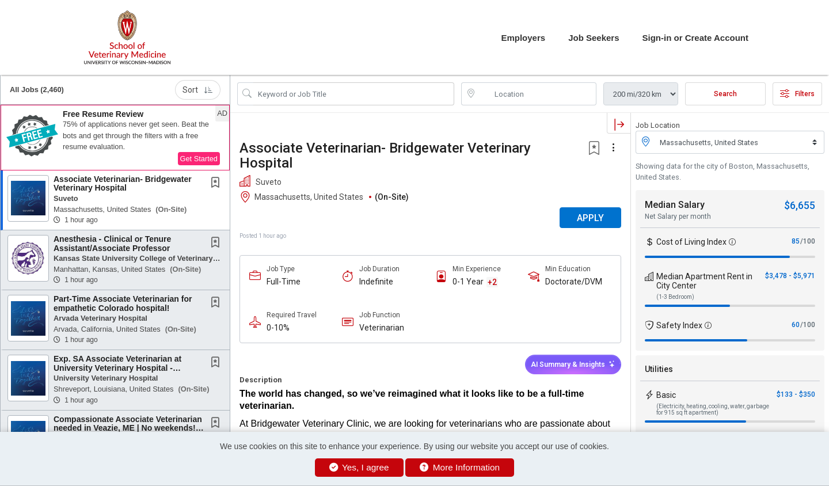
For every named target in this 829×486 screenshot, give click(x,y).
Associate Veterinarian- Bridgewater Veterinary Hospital (123, 183)
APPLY (590, 217)
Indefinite (376, 281)
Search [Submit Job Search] (725, 94)
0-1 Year (468, 281)
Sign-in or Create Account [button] (695, 38)
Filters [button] (797, 94)
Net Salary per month (678, 216)
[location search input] (536, 93)
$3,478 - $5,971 (790, 276)
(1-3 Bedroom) (675, 297)
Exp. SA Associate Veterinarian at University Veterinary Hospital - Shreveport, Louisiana (117, 367)
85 (796, 241)
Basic (666, 395)
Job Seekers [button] (593, 38)
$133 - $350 (796, 394)
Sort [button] (197, 89)
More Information (460, 467)
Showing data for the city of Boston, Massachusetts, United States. (722, 171)
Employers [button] (523, 38)
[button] (115, 137)
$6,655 (799, 205)
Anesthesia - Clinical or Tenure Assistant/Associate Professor (112, 243)
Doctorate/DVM (573, 281)
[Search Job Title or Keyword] (353, 93)
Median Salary (675, 204)
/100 (807, 241)
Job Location (658, 125)
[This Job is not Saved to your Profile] (217, 183)
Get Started (199, 158)
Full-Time (284, 281)
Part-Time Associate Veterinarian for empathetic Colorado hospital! (123, 303)
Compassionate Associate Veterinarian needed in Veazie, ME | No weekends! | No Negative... (128, 428)
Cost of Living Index (691, 241)
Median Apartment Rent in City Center (704, 281)
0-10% (278, 327)
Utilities (659, 369)
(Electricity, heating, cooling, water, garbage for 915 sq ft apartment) (712, 409)
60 (796, 325)
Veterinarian (381, 327)
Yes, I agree (359, 467)
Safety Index (679, 325)
